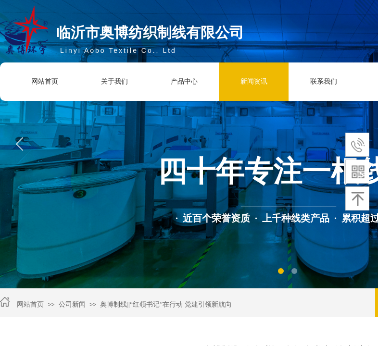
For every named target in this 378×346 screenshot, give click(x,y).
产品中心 (184, 81)
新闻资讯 (253, 81)
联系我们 (323, 81)
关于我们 (114, 81)
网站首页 (44, 81)
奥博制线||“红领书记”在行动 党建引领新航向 (166, 304)
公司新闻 (72, 304)
